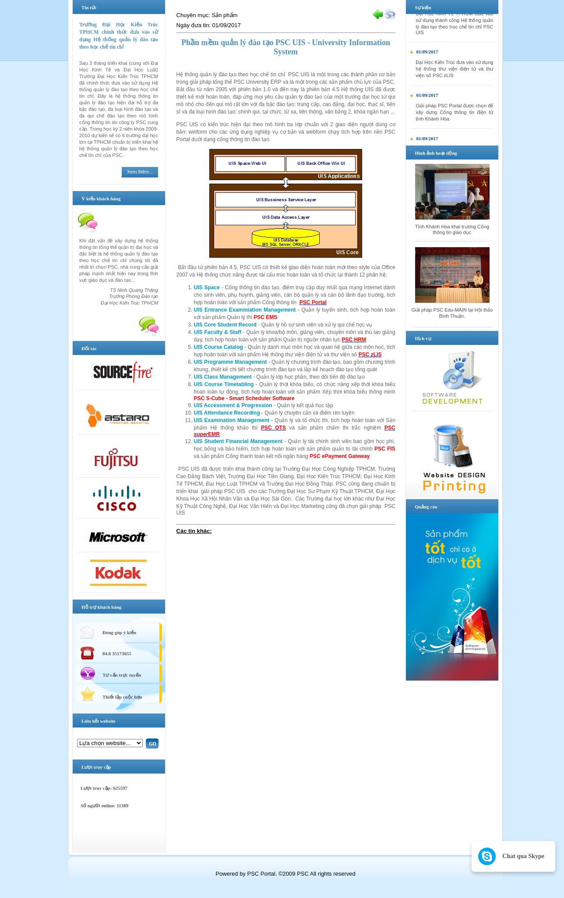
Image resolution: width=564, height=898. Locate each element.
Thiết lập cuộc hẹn (122, 696)
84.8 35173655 (116, 653)
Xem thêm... (140, 171)
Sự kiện (423, 7)
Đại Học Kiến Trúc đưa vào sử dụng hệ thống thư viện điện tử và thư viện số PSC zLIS (454, 73)
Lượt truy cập (96, 767)
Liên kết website (98, 721)
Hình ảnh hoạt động (436, 153)
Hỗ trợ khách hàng (101, 607)
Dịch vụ (423, 338)
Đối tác (89, 348)
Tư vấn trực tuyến (121, 675)
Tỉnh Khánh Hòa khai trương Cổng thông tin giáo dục (452, 229)
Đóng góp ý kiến (119, 632)
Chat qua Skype (523, 856)
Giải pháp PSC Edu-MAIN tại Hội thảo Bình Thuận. (452, 312)
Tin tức (89, 7)
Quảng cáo (426, 506)
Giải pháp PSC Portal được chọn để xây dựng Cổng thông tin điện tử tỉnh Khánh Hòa (454, 116)
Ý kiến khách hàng (100, 198)
